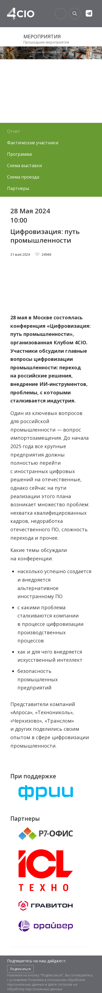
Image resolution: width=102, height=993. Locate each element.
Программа (19, 154)
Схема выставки (24, 165)
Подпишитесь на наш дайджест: (36, 960)
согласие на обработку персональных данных (42, 986)
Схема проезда (23, 177)
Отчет (13, 131)
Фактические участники (32, 143)
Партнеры (18, 188)
